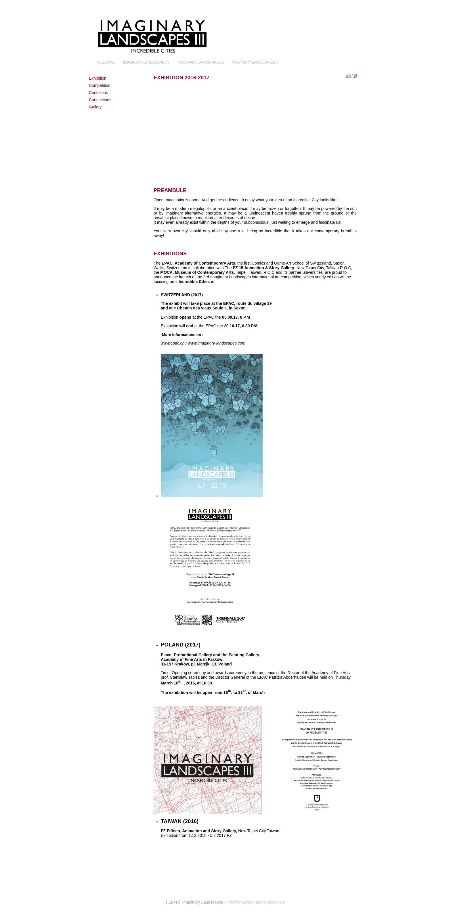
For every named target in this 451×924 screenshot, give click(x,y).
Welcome (106, 62)
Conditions (98, 92)
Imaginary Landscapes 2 (200, 62)
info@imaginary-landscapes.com (256, 902)
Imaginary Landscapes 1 (255, 62)
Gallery (95, 107)
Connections (100, 99)
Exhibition (97, 78)
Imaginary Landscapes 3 (146, 62)
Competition (99, 85)
